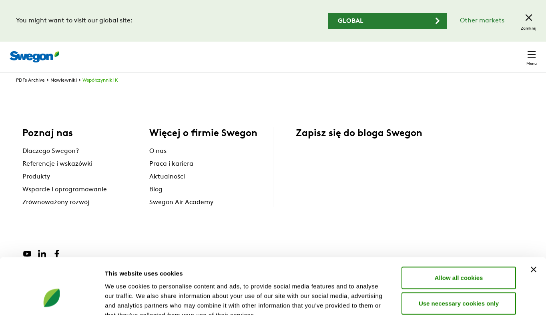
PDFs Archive (30, 95)
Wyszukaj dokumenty (391, 53)
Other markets (482, 21)
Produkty (36, 192)
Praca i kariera (171, 179)
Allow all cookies (459, 229)
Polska (479, 53)
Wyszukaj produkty (314, 52)
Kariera (446, 53)
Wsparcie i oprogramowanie (64, 204)
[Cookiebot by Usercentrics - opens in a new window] (52, 299)
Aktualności (167, 192)
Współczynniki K (100, 95)
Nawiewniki (63, 95)
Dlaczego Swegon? (50, 166)
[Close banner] (533, 221)
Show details (420, 299)
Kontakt (517, 52)
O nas (158, 166)
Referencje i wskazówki (57, 179)
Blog (156, 204)
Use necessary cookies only (459, 255)
